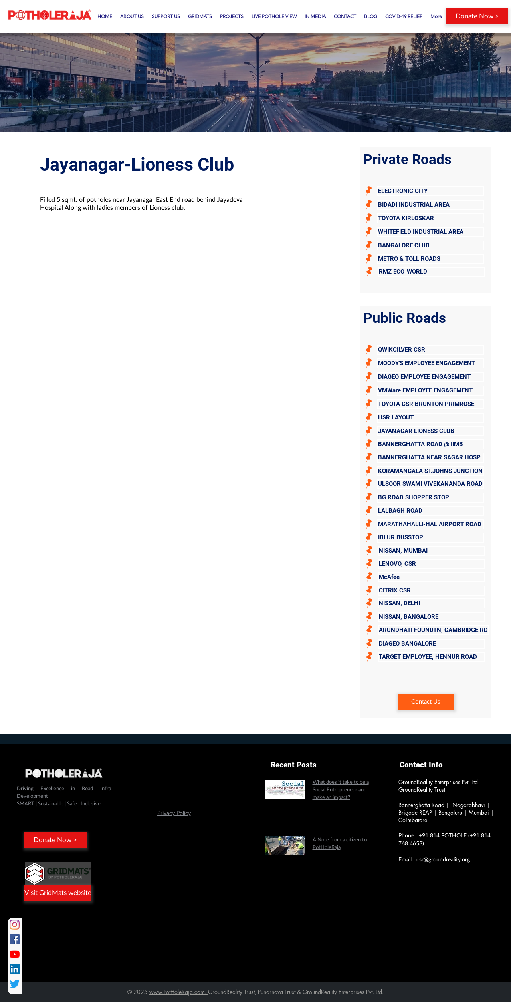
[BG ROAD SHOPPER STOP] (430, 498)
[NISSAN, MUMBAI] (431, 551)
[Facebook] (15, 939)
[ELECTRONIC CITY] (430, 191)
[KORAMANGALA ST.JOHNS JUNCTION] (430, 471)
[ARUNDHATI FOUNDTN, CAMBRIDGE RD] (433, 630)
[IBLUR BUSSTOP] (430, 538)
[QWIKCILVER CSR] (430, 350)
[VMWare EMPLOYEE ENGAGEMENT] (430, 391)
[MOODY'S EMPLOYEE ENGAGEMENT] (430, 363)
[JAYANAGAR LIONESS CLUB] (430, 431)
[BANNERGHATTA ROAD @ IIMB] (430, 444)
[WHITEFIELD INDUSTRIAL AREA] (430, 232)
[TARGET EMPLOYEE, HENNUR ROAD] (431, 657)
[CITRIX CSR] (431, 591)
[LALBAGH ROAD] (430, 511)
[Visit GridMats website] (57, 893)
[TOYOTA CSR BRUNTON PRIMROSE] (430, 404)
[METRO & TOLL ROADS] (430, 259)
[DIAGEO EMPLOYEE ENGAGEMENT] (430, 377)
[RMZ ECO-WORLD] (431, 272)
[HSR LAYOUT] (430, 418)
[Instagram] (15, 925)
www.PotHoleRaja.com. (178, 992)
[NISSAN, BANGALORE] (431, 617)
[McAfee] (431, 577)
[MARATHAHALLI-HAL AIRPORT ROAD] (430, 524)
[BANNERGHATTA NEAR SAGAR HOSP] (430, 458)
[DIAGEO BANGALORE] (431, 644)
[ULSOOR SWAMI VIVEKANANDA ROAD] (430, 484)
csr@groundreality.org (443, 860)
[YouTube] (15, 954)
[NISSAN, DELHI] (431, 603)
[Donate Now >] (477, 16)
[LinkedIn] (15, 969)
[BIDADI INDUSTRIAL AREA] (430, 205)
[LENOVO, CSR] (431, 564)
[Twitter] (15, 984)
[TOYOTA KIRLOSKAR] (430, 218)
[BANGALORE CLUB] (430, 245)
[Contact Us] (426, 702)
